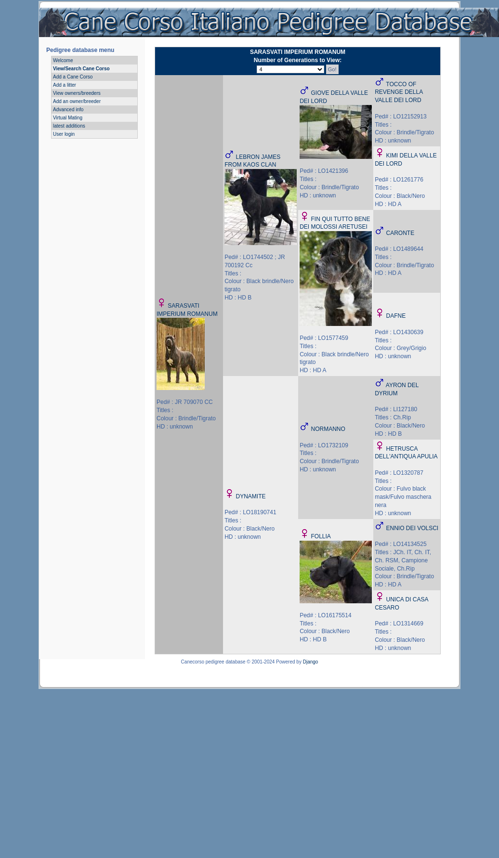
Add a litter (64, 85)
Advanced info (68, 109)
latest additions (69, 126)
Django (310, 661)
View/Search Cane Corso (81, 68)
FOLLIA (321, 536)
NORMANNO (328, 429)
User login (64, 134)
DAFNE (396, 315)
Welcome (63, 60)
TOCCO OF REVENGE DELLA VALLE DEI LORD (398, 92)
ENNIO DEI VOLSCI (412, 528)
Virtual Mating (67, 117)
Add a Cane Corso (72, 76)
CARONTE (400, 233)
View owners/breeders (77, 93)
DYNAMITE (251, 496)
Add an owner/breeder (77, 101)
